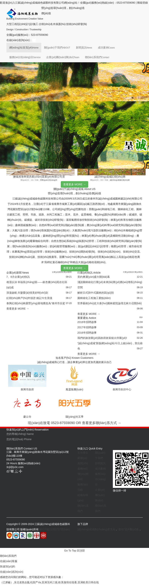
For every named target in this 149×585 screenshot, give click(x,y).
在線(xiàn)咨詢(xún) (11, 571)
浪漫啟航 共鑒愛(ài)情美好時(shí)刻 (27, 292)
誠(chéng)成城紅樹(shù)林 (109, 176)
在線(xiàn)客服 (8, 561)
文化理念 (82, 452)
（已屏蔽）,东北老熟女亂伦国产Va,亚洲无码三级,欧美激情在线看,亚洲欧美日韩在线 (49, 582)
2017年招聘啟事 (87, 327)
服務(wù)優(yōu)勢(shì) (83, 474)
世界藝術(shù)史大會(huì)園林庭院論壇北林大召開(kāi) (109, 303)
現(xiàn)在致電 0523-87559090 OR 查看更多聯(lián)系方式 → (74, 423)
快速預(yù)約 (7, 566)
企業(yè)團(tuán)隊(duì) (62, 57)
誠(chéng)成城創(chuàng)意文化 (96, 529)
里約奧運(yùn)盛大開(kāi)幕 (93, 276)
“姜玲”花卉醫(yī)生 (128, 529)
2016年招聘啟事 (87, 332)
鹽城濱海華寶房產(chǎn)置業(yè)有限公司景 (39, 176)
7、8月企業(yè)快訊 (18, 276)
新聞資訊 (84, 47)
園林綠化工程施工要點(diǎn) (94, 298)
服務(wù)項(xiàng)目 (25, 57)
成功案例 (106, 47)
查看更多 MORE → (74, 184)
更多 (141, 317)
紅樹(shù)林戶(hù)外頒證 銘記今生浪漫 (29, 298)
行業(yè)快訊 (128, 272)
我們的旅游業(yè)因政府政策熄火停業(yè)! (102, 337)
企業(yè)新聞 (57, 272)
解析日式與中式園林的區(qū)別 (95, 292)
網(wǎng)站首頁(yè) (24, 47)
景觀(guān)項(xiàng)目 (48, 180)
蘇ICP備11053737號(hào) (54, 529)
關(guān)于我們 (57, 47)
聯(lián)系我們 (97, 57)
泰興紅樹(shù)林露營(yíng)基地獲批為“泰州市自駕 (35, 303)
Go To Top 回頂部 (74, 550)
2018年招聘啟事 (87, 322)
